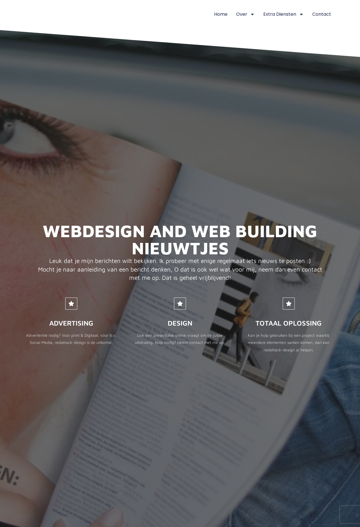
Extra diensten (283, 14)
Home (221, 14)
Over (245, 14)
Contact (321, 14)
